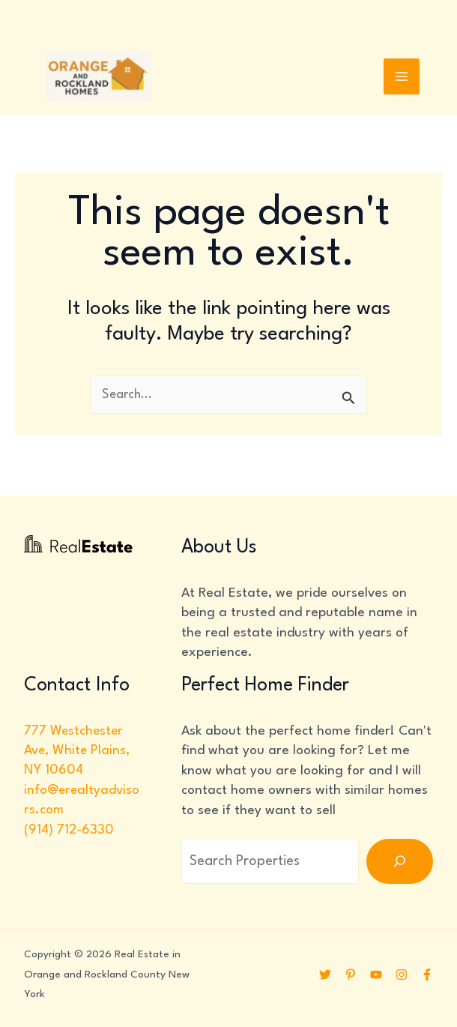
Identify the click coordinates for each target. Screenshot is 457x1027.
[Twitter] (325, 975)
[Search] (399, 862)
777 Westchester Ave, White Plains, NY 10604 (77, 751)
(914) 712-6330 (69, 831)
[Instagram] (402, 975)
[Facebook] (427, 975)
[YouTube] (376, 975)
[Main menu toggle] (402, 77)
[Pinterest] (351, 975)
